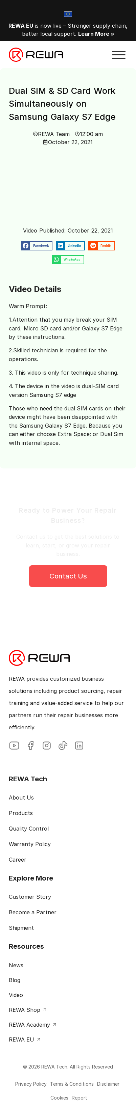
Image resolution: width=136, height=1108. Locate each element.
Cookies (59, 1098)
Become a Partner (32, 912)
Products (21, 813)
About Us (21, 797)
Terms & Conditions (72, 1084)
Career (17, 860)
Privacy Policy (31, 1084)
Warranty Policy (30, 844)
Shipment (21, 928)
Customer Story (30, 897)
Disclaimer (108, 1084)
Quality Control (29, 829)
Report (79, 1098)
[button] (118, 55)
